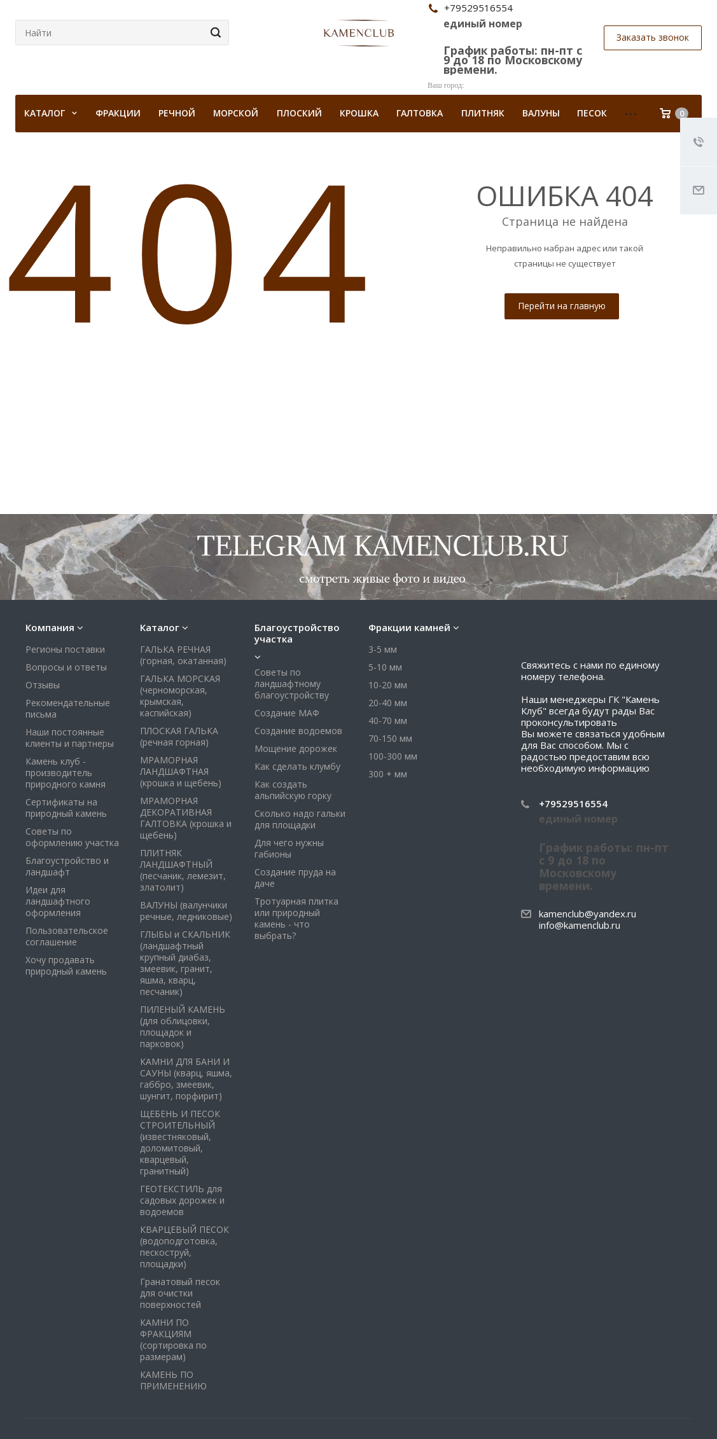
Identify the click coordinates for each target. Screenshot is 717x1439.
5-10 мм (385, 667)
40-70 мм (387, 720)
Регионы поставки (65, 649)
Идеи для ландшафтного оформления (57, 901)
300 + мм (387, 774)
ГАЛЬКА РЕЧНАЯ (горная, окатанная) (183, 655)
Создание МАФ (286, 713)
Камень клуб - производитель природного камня (65, 772)
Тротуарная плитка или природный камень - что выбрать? (296, 918)
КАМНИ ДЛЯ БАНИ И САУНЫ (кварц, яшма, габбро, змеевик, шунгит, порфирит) (186, 1078)
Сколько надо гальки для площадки (299, 819)
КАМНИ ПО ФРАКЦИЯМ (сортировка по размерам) (173, 1339)
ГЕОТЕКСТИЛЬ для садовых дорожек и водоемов (182, 1200)
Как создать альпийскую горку (292, 790)
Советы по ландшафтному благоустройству (291, 683)
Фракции (118, 113)
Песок (592, 113)
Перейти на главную (562, 306)
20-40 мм (387, 703)
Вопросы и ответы (66, 667)
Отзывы (42, 685)
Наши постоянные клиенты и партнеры (69, 737)
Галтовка (419, 113)
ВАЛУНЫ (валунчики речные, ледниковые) (186, 910)
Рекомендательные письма (67, 708)
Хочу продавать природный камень (66, 965)
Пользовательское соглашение (66, 936)
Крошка (359, 113)
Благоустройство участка (297, 633)
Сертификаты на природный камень (66, 807)
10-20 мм (387, 685)
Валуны (541, 113)
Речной (176, 113)
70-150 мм (390, 738)
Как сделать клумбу (297, 766)
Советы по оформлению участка (72, 837)
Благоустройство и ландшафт (67, 866)
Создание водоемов (298, 731)
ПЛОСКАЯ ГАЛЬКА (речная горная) (179, 736)
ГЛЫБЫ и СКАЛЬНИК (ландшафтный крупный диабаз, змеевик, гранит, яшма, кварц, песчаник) (185, 963)
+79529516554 (573, 803)
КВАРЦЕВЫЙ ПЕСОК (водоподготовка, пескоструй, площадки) (184, 1246)
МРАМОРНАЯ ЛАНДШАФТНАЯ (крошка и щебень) (180, 771)
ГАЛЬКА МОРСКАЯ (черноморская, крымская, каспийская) (180, 695)
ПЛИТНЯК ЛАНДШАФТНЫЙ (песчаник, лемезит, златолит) (183, 870)
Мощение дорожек (295, 748)
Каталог (159, 627)
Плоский (299, 113)
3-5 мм (382, 649)
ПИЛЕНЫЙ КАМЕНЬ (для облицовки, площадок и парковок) (182, 1026)
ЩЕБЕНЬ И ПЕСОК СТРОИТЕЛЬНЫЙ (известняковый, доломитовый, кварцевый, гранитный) (180, 1142)
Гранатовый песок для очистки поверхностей (180, 1293)
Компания (49, 627)
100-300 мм (392, 756)
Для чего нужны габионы (289, 848)
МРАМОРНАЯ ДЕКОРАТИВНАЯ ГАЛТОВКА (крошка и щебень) (186, 818)
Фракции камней (409, 627)
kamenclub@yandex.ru (587, 913)
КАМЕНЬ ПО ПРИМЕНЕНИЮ (173, 1380)
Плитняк (483, 113)
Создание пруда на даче (295, 877)
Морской (235, 113)
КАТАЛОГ (50, 113)
